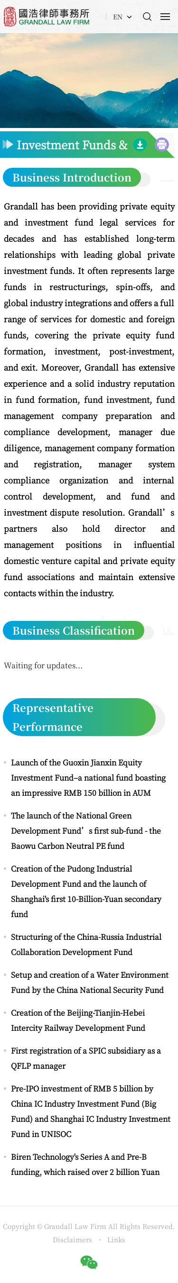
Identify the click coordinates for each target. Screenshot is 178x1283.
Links (116, 1239)
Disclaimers (73, 1239)
